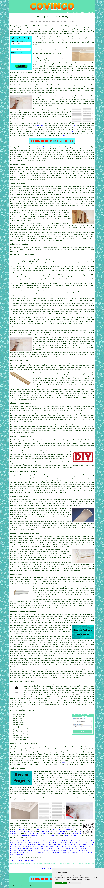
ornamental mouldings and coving (66, 26)
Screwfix (63, 135)
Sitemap (11, 874)
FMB (74, 125)
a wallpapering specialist (63, 829)
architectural (42, 670)
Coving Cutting (80, 840)
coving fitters (49, 156)
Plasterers (50, 874)
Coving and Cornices (55, 848)
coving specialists (17, 154)
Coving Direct (69, 131)
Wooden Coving (40, 848)
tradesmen (27, 837)
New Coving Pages (19, 874)
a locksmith (38, 829)
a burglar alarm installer (37, 833)
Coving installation (17, 147)
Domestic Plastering (70, 852)
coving (72, 28)
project (66, 764)
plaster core (85, 43)
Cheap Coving (41, 844)
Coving (90, 840)
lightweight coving (24, 698)
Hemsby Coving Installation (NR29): (23, 26)
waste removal (70, 835)
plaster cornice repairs (70, 687)
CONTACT (83, 12)
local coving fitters (34, 704)
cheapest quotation (64, 109)
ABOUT (77, 12)
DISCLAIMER (90, 12)
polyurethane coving (52, 249)
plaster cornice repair (71, 427)
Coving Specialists (53, 840)
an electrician (73, 827)
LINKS (72, 12)
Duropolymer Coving (55, 844)
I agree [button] (58, 882)
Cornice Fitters (38, 840)
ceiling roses (39, 90)
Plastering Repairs (53, 852)
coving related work (36, 702)
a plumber (51, 835)
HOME (68, 12)
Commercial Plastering (35, 852)
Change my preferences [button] (74, 882)
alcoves (19, 653)
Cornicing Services (17, 846)
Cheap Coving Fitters (60, 842)
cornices (20, 92)
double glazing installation (21, 831)
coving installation (23, 764)
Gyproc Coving (67, 840)
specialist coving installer (56, 98)
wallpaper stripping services (53, 831)
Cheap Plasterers (16, 854)
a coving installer (29, 827)
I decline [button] (64, 882)
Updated (35, 874)
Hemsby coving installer (59, 78)
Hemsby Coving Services (23, 710)
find (15, 747)
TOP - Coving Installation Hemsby (22, 860)
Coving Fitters (87, 848)
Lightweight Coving (22, 840)
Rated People (39, 125)
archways (56, 642)
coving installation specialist (36, 85)
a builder (20, 829)
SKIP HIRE (60, 833)
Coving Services (32, 846)
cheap (33, 113)
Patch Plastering (86, 852)
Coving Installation (24, 842)
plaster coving (16, 319)
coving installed (81, 32)
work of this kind (72, 102)
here (63, 762)
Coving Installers (72, 848)
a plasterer (77, 833)
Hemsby (45, 147)
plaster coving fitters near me (51, 789)
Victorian (66, 50)
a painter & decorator (28, 835)
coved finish (62, 79)
